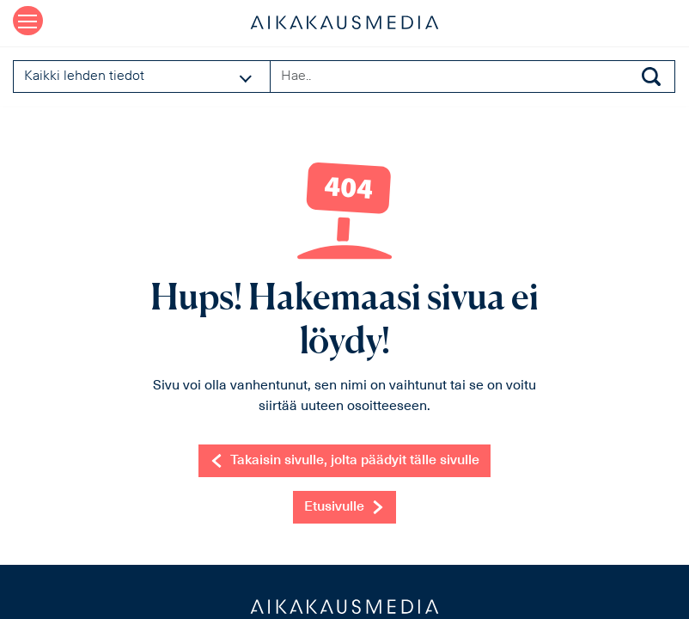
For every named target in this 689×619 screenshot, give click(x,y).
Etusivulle (344, 507)
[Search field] (472, 76)
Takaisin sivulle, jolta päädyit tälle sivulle (344, 461)
